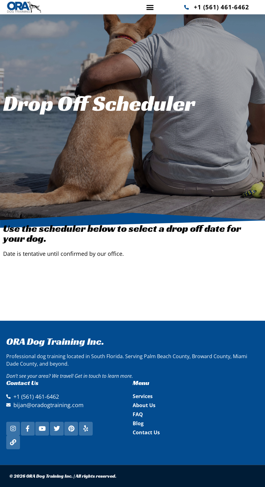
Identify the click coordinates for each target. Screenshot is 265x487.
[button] (150, 7)
